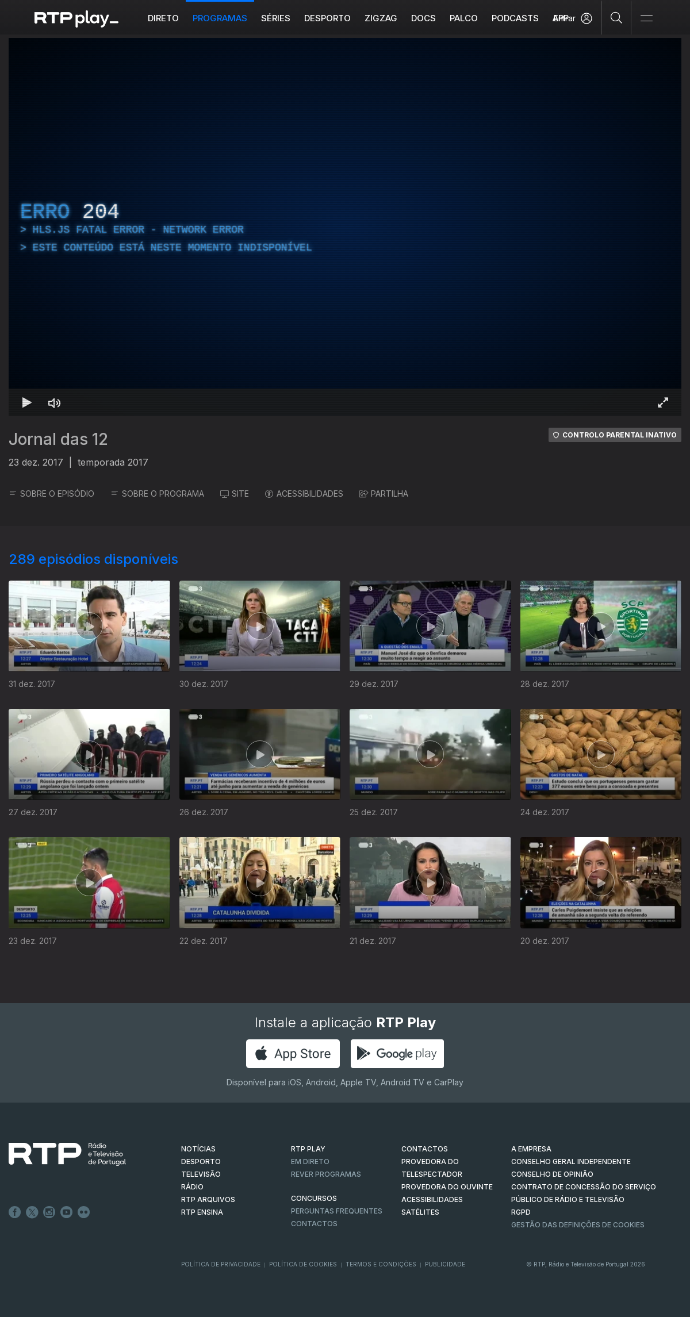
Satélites (420, 1212)
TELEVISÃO (201, 1174)
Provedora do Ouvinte (447, 1186)
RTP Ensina (202, 1212)
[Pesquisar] (616, 17)
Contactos (314, 1223)
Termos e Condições (381, 1264)
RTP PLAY (308, 1149)
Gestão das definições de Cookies (578, 1224)
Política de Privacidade (220, 1264)
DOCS (423, 18)
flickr (84, 1212)
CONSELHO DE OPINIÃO (552, 1174)
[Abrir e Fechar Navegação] (646, 18)
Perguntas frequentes (336, 1211)
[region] (345, 227)
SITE (234, 493)
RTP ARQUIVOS (208, 1199)
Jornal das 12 (58, 439)
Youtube (66, 1212)
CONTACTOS (424, 1149)
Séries (275, 18)
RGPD (521, 1212)
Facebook (15, 1212)
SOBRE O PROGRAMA (157, 493)
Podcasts (515, 18)
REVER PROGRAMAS (326, 1174)
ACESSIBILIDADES (304, 493)
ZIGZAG (381, 18)
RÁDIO (192, 1186)
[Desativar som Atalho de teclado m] (54, 402)
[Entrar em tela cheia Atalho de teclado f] (663, 402)
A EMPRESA (531, 1149)
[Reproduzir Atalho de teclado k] (27, 402)
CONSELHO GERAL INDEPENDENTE (571, 1161)
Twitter (32, 1212)
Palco (464, 18)
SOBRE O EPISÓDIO (51, 493)
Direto (163, 18)
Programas (220, 18)
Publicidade (445, 1264)
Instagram (49, 1212)
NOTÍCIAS (198, 1149)
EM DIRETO (310, 1161)
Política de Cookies (303, 1264)
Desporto (327, 18)
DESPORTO (201, 1161)
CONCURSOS (314, 1198)
